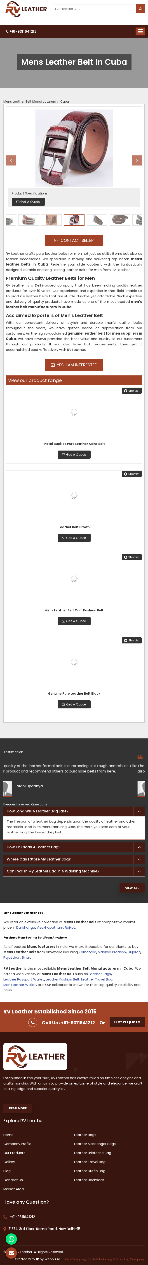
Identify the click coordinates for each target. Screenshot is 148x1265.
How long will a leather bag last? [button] (37, 811)
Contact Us (13, 1179)
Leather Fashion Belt (63, 979)
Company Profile (17, 1143)
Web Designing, (75, 1259)
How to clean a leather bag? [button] (33, 847)
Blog (7, 1170)
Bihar (26, 957)
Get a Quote (127, 1022)
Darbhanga (25, 927)
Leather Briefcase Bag (92, 1152)
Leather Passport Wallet (23, 979)
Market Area (13, 1188)
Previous (11, 160)
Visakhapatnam (50, 927)
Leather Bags (100, 973)
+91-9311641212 (21, 31)
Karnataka (87, 952)
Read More (18, 1108)
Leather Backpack (89, 1179)
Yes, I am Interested (74, 365)
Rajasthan (11, 957)
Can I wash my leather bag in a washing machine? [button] (53, 871)
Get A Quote (74, 454)
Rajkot (70, 927)
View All (132, 888)
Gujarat (133, 952)
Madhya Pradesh (112, 952)
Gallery (9, 1161)
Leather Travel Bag (97, 979)
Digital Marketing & (101, 1259)
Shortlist (131, 391)
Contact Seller (74, 240)
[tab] (74, 811)
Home (8, 1134)
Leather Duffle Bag (89, 1170)
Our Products (14, 1152)
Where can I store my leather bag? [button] (39, 859)
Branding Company (130, 1259)
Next (137, 160)
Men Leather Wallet (19, 984)
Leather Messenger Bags (95, 1143)
